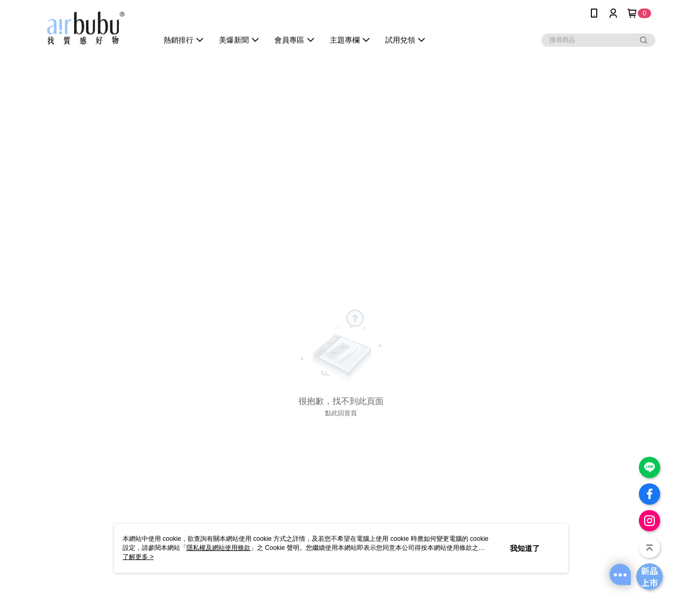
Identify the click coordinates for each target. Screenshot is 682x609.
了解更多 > (138, 557)
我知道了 (525, 548)
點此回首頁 (341, 413)
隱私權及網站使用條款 (218, 548)
